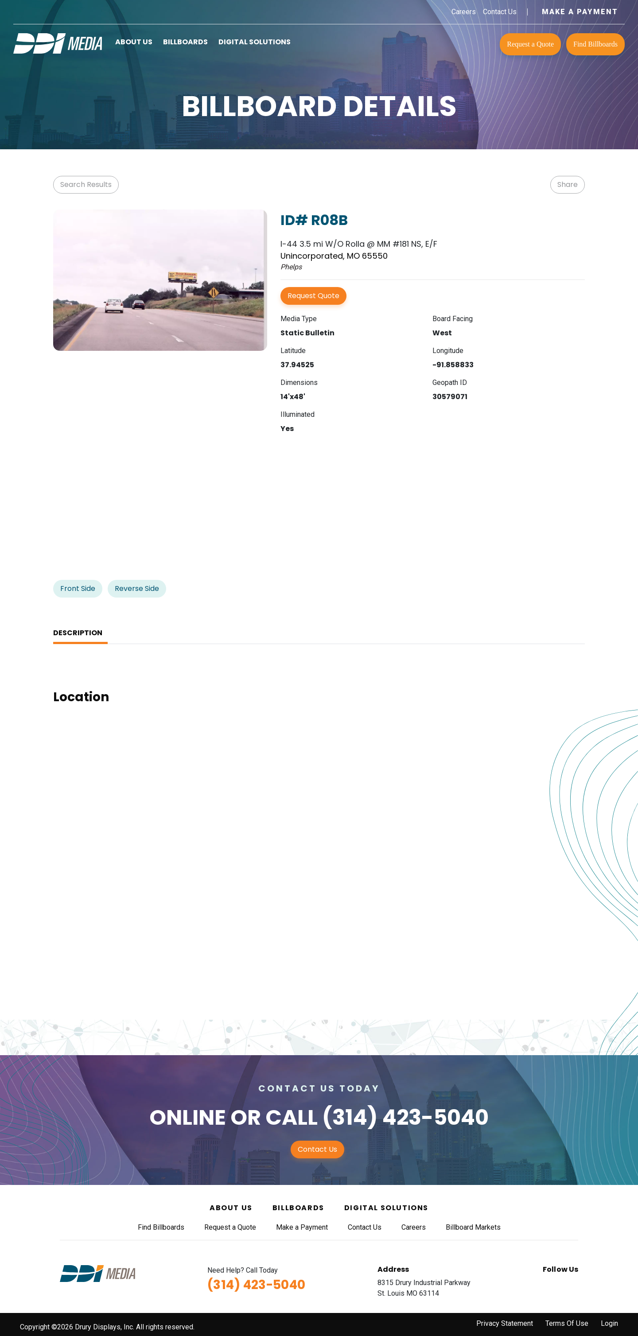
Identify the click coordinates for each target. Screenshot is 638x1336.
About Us (133, 42)
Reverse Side (137, 588)
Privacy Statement (504, 1323)
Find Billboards (595, 44)
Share (567, 184)
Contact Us (500, 12)
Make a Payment (580, 12)
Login (609, 1323)
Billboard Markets (473, 1227)
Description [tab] (77, 633)
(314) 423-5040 (405, 1117)
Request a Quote (530, 44)
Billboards (185, 42)
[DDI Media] (57, 43)
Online (187, 1117)
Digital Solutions (254, 42)
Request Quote (313, 296)
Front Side (77, 588)
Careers (463, 12)
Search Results (86, 184)
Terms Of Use (566, 1323)
